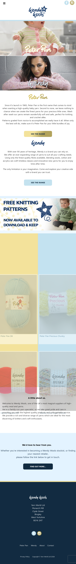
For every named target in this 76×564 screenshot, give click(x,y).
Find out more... (38, 466)
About (42, 545)
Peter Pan (24, 545)
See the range (38, 134)
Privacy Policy (25, 557)
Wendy (34, 545)
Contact (50, 545)
